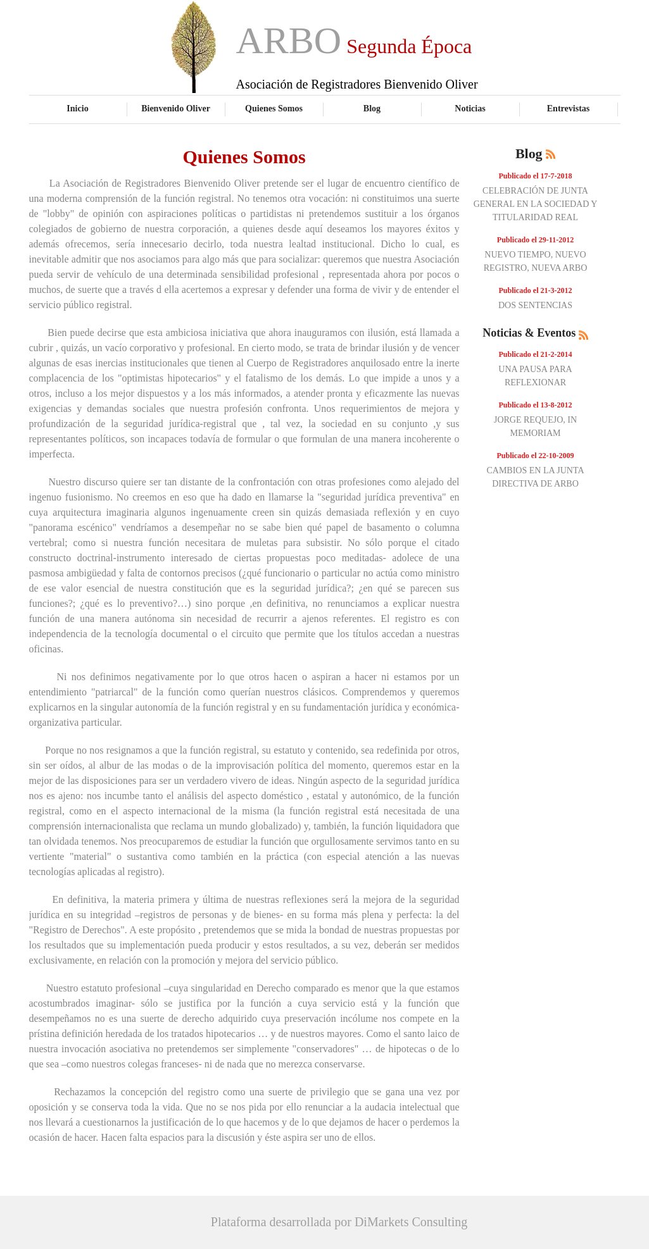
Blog (372, 108)
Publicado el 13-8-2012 (535, 405)
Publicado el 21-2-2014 (535, 354)
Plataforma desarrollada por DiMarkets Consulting (339, 1222)
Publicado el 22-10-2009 (535, 455)
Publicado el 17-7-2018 (535, 175)
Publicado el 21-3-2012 (535, 290)
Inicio (77, 108)
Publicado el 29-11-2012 (535, 239)
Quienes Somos (274, 108)
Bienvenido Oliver (175, 108)
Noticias (470, 108)
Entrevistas (568, 108)
